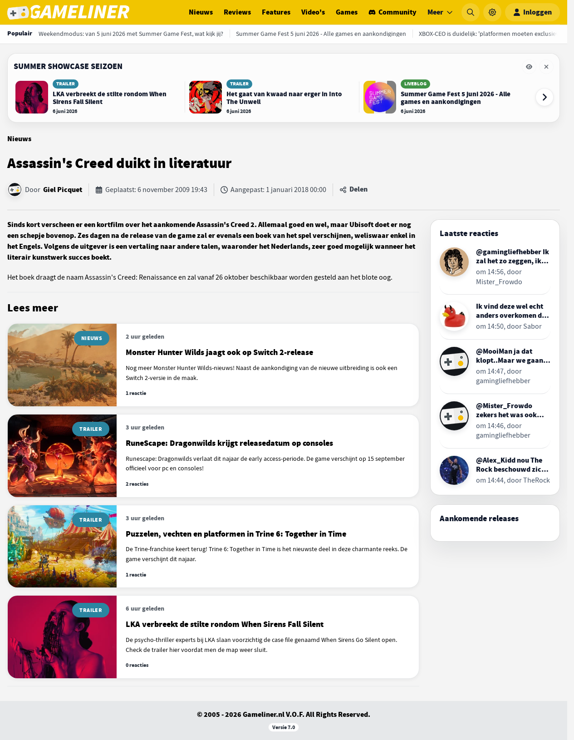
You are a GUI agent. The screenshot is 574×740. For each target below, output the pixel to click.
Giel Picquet (62, 190)
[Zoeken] (470, 12)
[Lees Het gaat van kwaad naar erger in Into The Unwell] (271, 97)
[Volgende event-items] (544, 97)
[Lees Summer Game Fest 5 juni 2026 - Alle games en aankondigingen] (446, 97)
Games (347, 12)
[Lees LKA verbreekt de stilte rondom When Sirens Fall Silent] (98, 97)
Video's (313, 12)
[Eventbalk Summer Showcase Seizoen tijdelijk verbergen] (529, 66)
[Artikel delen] (353, 189)
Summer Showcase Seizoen (68, 66)
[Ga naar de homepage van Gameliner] (68, 12)
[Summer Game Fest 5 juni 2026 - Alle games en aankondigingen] (321, 34)
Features (276, 12)
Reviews (237, 12)
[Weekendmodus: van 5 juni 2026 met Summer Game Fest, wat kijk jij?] (131, 34)
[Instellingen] (492, 12)
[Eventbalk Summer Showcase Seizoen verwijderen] (546, 66)
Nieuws (201, 12)
